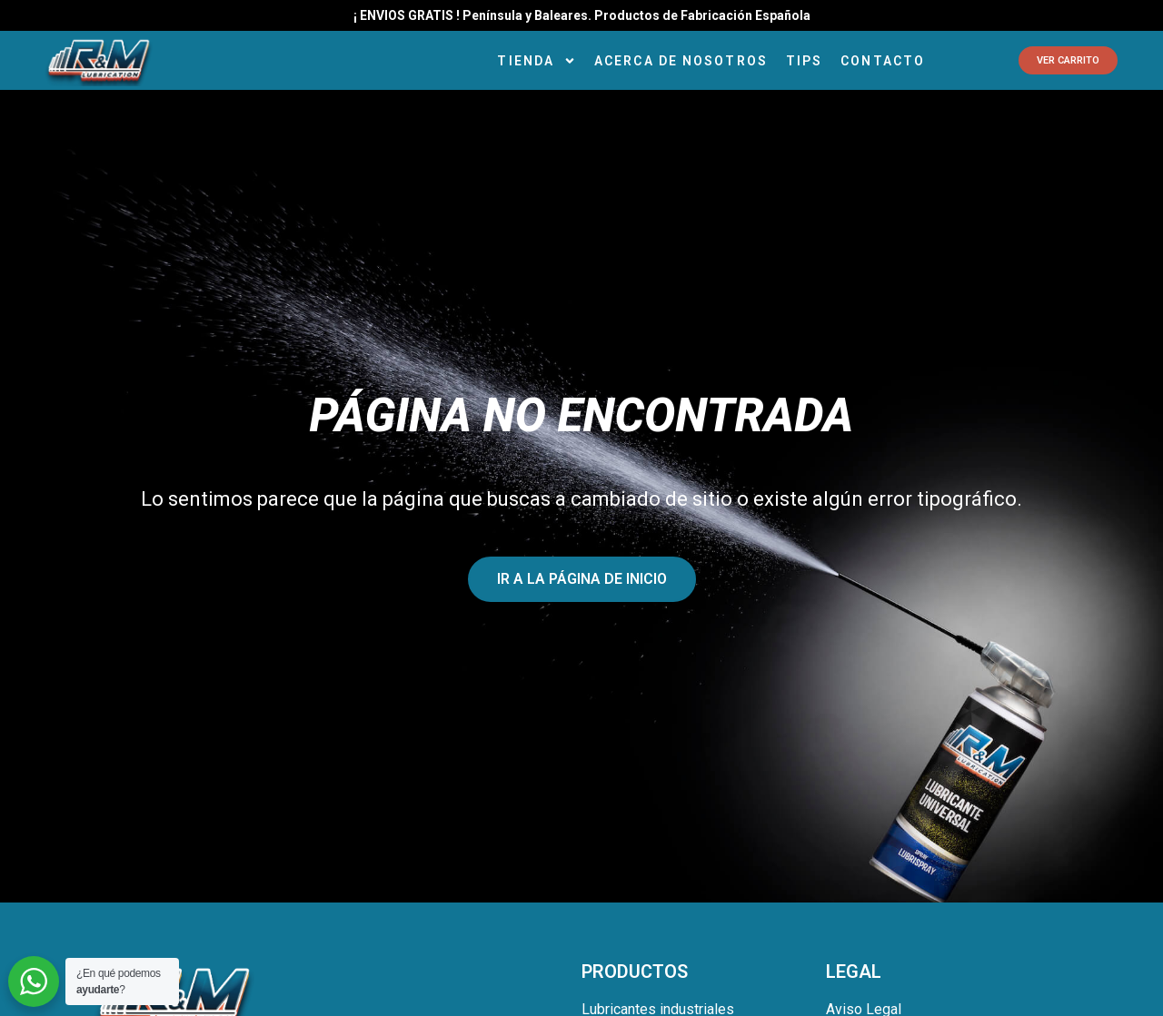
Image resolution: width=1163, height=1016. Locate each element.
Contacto (882, 61)
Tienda (536, 60)
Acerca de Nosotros (681, 61)
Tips (804, 61)
